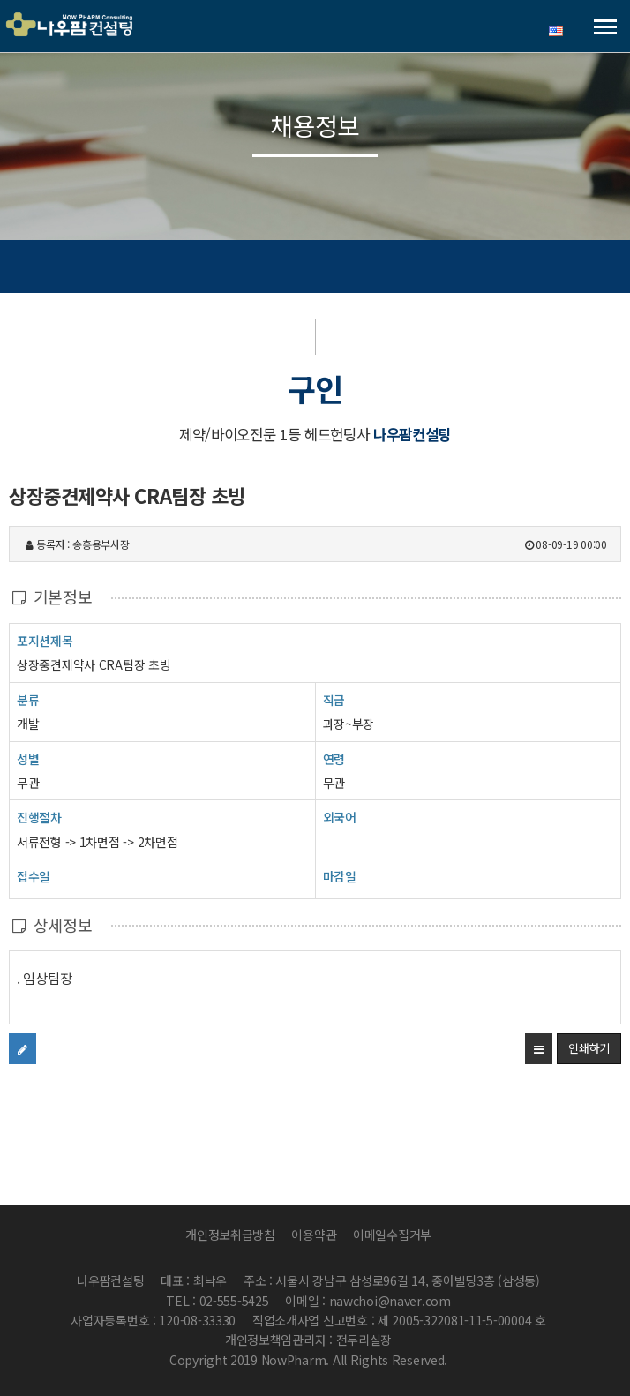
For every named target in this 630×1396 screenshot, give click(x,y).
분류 (28, 699)
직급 (334, 700)
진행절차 (39, 816)
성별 (28, 758)
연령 (334, 759)
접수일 (33, 876)
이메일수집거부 (392, 1234)
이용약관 (313, 1234)
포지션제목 (45, 640)
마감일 (339, 876)
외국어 (339, 817)
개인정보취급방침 (230, 1234)
